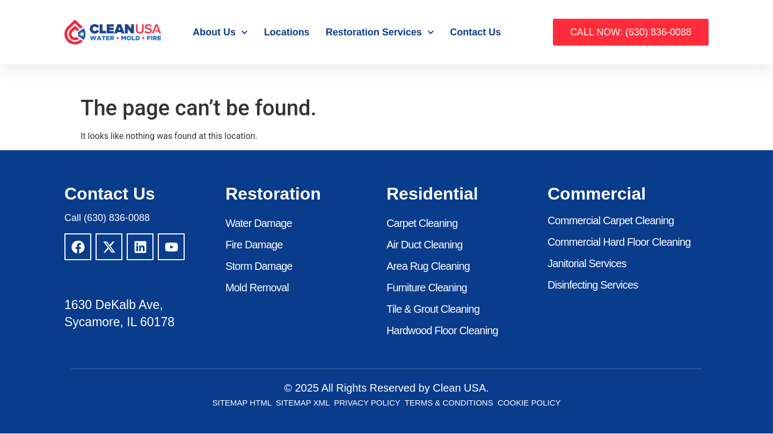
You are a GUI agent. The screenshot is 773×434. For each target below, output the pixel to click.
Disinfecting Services (593, 285)
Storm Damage (259, 267)
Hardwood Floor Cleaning (442, 331)
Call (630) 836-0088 (107, 217)
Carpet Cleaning (422, 224)
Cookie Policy (529, 403)
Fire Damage (254, 245)
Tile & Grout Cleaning (433, 309)
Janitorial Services (587, 264)
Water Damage (258, 224)
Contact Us (475, 32)
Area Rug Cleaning (428, 267)
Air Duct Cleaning (424, 245)
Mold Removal (257, 288)
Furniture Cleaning (426, 288)
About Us (220, 32)
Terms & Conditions (449, 403)
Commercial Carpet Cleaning (611, 221)
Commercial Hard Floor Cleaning (619, 242)
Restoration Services (380, 32)
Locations (287, 32)
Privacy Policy (367, 403)
